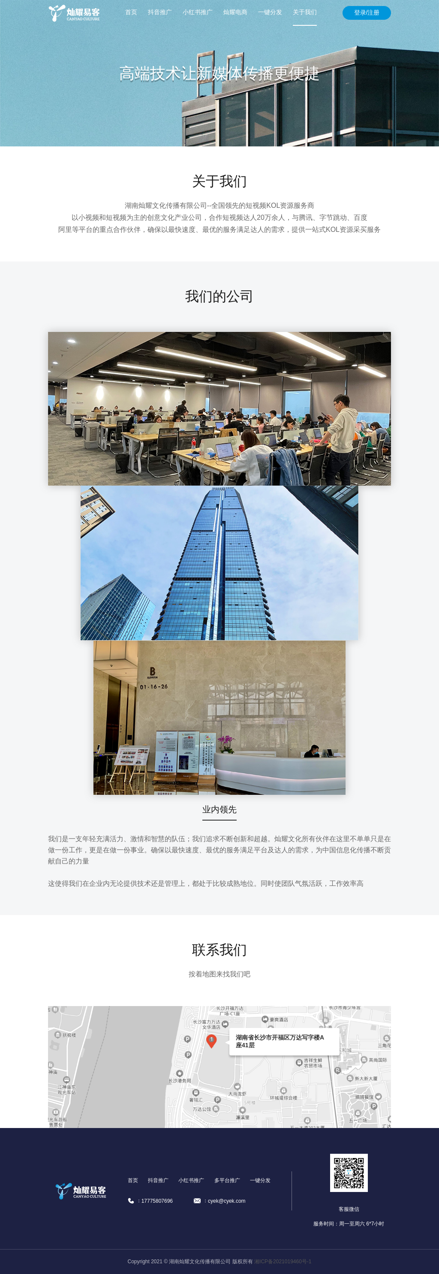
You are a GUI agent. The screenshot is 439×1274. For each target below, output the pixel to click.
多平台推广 (227, 1180)
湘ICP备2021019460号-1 (282, 1262)
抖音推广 (160, 12)
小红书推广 (198, 12)
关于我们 (305, 12)
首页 (131, 12)
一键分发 (270, 12)
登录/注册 (367, 12)
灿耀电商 (235, 12)
